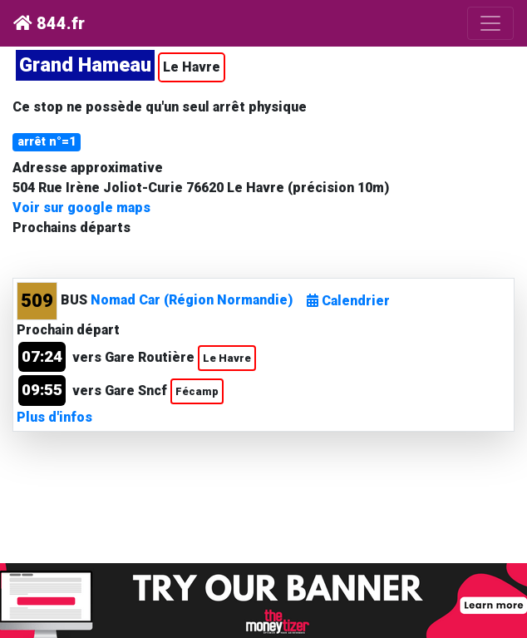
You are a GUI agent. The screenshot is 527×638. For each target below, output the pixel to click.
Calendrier (348, 301)
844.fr (49, 23)
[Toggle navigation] (490, 23)
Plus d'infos (54, 417)
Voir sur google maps (81, 207)
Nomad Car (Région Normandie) (192, 300)
